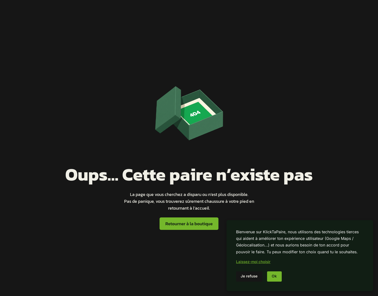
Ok (274, 276)
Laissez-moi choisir (253, 261)
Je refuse (249, 276)
